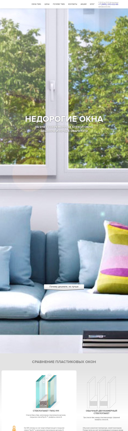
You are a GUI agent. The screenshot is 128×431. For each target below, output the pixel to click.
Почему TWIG (59, 4)
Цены (46, 4)
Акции (83, 4)
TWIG (18, 4)
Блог (92, 4)
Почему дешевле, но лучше (64, 286)
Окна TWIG (36, 4)
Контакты (72, 4)
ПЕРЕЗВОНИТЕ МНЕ (104, 6)
